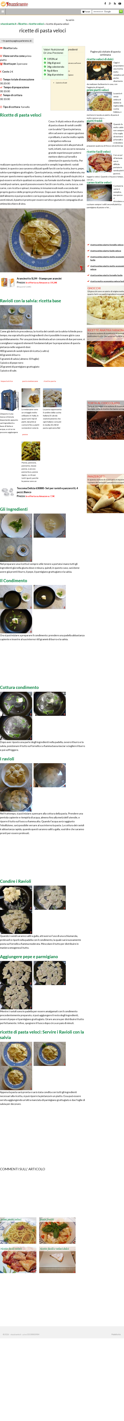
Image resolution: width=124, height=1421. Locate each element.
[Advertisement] (32, 20)
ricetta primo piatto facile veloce (105, 250)
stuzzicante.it (8, 23)
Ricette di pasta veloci (20, 114)
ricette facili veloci (11, 1248)
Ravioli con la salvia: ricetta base (30, 300)
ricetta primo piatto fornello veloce (106, 244)
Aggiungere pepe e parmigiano (29, 956)
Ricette (22, 23)
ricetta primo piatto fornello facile (106, 275)
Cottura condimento (19, 687)
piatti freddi (47, 1219)
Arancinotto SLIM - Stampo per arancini (39, 278)
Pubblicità (116, 1334)
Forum (86, 12)
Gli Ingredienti (14, 509)
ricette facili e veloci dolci (54, 1248)
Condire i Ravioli (15, 881)
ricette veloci (36, 23)
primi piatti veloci (11, 1219)
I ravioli (7, 758)
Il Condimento (13, 580)
